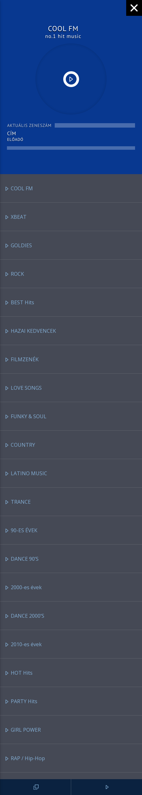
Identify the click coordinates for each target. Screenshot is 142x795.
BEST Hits (19, 303)
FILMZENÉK (21, 360)
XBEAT (15, 217)
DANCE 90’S (21, 559)
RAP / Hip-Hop (24, 759)
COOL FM (18, 189)
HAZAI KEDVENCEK (30, 331)
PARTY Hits (20, 702)
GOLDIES (18, 246)
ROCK (14, 274)
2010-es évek (23, 645)
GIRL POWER (22, 730)
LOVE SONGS (23, 388)
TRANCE (17, 502)
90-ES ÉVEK (20, 531)
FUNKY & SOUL (25, 417)
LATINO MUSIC (25, 474)
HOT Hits (18, 673)
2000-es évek (23, 588)
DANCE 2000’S (24, 616)
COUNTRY (19, 445)
